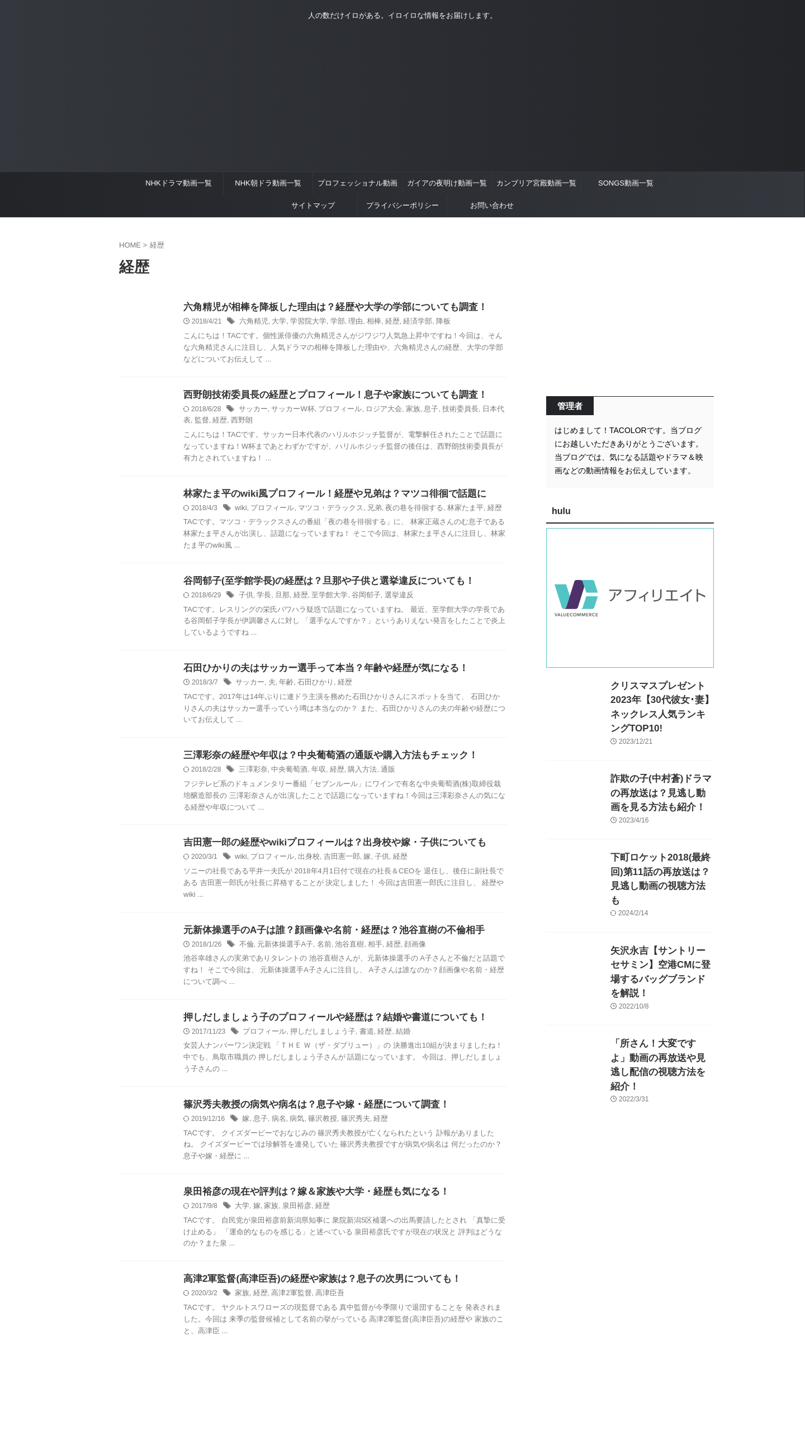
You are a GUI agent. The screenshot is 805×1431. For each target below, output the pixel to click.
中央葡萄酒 (285, 775)
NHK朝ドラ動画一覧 (268, 183)
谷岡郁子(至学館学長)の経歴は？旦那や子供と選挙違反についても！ (320, 583)
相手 (365, 951)
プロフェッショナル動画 (357, 183)
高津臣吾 (323, 1304)
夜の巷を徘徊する (402, 510)
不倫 (246, 951)
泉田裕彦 (293, 1216)
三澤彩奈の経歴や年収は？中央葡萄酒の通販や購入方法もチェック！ (322, 760)
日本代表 (479, 411)
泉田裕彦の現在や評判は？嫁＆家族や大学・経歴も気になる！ (308, 1201)
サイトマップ (313, 205)
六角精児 (252, 322)
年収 (313, 775)
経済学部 (405, 322)
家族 (401, 411)
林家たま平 (449, 510)
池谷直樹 (342, 951)
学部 (331, 322)
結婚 (392, 1039)
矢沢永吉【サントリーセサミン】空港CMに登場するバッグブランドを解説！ (661, 934)
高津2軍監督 (287, 1304)
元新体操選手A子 (281, 951)
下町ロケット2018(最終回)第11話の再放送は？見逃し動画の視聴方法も (661, 855)
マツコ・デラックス (323, 510)
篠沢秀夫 (348, 1128)
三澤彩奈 (252, 775)
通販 (378, 775)
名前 (318, 951)
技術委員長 (445, 411)
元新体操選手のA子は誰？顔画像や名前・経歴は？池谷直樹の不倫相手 (325, 936)
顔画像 (404, 951)
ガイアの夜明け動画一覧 (447, 183)
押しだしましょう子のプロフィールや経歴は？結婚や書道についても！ (326, 1024)
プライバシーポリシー (402, 205)
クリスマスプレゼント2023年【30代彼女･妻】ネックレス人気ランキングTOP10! (659, 698)
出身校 (303, 863)
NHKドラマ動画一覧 (178, 183)
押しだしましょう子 (317, 1039)
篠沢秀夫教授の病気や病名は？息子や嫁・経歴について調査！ (308, 1113)
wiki (240, 510)
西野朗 (221, 422)
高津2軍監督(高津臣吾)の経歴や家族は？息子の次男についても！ (314, 1289)
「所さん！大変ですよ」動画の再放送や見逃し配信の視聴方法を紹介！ (661, 1013)
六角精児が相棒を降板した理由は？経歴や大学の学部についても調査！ (326, 307)
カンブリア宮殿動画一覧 (536, 183)
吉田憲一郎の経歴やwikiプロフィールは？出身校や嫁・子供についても (325, 848)
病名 (276, 1128)
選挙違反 (388, 598)
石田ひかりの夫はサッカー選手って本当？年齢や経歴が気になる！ (317, 672)
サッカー (252, 411)
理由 (347, 322)
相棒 (365, 322)
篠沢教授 (317, 1128)
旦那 (279, 598)
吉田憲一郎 (334, 863)
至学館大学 (323, 598)
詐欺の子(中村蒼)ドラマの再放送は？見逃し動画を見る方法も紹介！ (661, 776)
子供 (245, 598)
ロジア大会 (373, 411)
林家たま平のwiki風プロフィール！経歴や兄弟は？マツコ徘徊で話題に (325, 495)
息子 (417, 411)
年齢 (283, 687)
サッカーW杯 (289, 411)
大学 (276, 322)
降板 (430, 322)
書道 (357, 1039)
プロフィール (332, 411)
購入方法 (353, 775)
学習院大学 (303, 322)
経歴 (382, 322)
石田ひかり (310, 687)
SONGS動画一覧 (626, 183)
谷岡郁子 (357, 598)
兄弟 (364, 510)
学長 (262, 598)
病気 (293, 1128)
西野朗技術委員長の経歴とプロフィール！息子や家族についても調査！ (326, 396)
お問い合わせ (492, 205)
